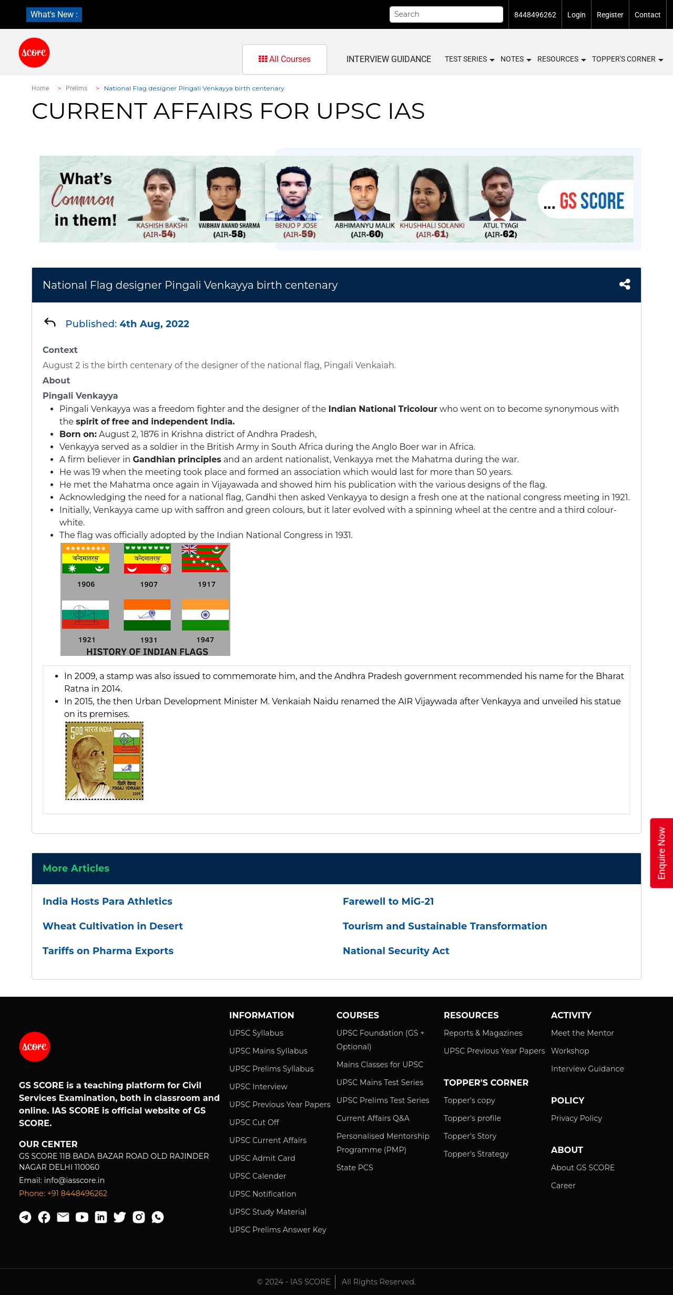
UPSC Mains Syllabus (268, 1051)
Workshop (570, 1051)
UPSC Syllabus (256, 1033)
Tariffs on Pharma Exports (108, 951)
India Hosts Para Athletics (107, 901)
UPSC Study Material (268, 1212)
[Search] (446, 14)
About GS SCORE (583, 1167)
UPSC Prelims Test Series (383, 1100)
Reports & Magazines (483, 1033)
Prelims (77, 88)
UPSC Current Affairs (268, 1140)
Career (563, 1185)
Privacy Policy (576, 1118)
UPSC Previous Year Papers (280, 1104)
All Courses (285, 59)
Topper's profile (472, 1118)
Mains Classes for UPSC (379, 1064)
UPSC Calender (258, 1176)
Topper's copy (469, 1100)
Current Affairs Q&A (373, 1118)
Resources (561, 59)
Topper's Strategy (476, 1154)
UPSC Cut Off (254, 1122)
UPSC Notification (263, 1194)
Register (610, 15)
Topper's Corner (627, 59)
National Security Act (396, 951)
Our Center (48, 1144)
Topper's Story (470, 1136)
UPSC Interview (258, 1086)
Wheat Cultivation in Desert (113, 926)
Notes (516, 59)
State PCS (354, 1167)
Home (40, 88)
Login (576, 15)
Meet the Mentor (582, 1033)
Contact (648, 15)
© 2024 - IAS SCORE (294, 1282)
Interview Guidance (388, 59)
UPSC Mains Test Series (379, 1082)
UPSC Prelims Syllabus (271, 1069)
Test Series (469, 59)
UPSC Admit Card (262, 1158)
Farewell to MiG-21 (388, 901)
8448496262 (535, 15)
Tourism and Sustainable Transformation (445, 926)
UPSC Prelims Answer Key (278, 1230)
